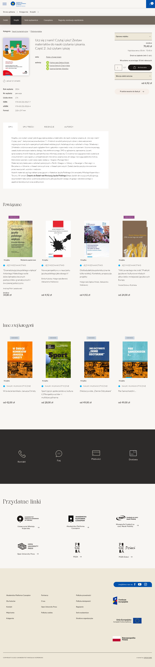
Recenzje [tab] (49, 127)
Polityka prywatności (83, 595)
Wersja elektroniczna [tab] (133, 76)
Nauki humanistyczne (20, 31)
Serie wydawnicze (31, 20)
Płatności (96, 455)
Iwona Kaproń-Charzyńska (60, 66)
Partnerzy (44, 595)
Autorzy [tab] (68, 127)
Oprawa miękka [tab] (133, 36)
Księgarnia (23, 12)
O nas (43, 601)
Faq (59, 456)
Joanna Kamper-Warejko (59, 69)
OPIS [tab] (10, 127)
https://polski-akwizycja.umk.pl (79, 175)
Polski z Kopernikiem (53, 57)
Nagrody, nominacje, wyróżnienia (70, 20)
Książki (33, 12)
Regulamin (79, 607)
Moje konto (10, 613)
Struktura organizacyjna (84, 618)
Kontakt (22, 456)
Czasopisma (48, 20)
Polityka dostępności (83, 601)
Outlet (5, 20)
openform (148, 657)
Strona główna (9, 12)
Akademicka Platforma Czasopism (18, 595)
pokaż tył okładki (11, 81)
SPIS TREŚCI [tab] (28, 127)
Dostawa (133, 455)
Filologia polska (36, 31)
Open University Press (49, 607)
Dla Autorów (10, 601)
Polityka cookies (47, 613)
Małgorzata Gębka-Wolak (59, 63)
